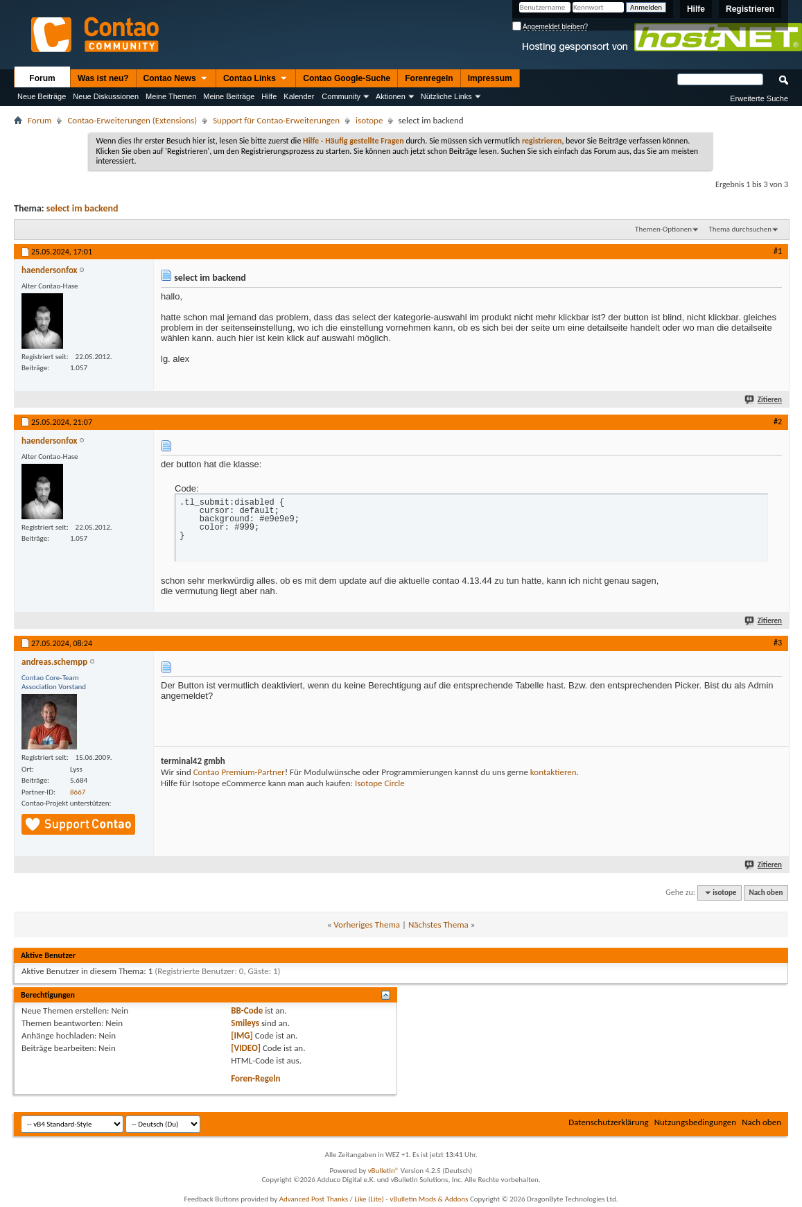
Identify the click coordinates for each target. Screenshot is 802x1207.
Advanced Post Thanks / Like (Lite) (331, 1199)
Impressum (490, 78)
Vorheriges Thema (366, 924)
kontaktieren (553, 772)
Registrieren (750, 9)
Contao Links (255, 79)
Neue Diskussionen (106, 96)
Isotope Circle (380, 783)
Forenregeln (429, 78)
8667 (77, 792)
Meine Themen (171, 96)
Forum (42, 78)
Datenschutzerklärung (608, 1122)
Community (341, 96)
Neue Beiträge (41, 96)
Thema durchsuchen (740, 229)
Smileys (245, 1023)
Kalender (299, 96)
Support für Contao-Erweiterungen (276, 120)
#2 (778, 421)
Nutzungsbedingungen (695, 1122)
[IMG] (242, 1035)
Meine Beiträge (228, 96)
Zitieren (764, 399)
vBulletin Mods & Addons (429, 1199)
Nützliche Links (446, 96)
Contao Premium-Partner (239, 772)
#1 (778, 251)
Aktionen (391, 96)
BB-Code (247, 1010)
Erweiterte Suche (759, 98)
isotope (369, 120)
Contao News (176, 79)
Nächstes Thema (438, 924)
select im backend (82, 208)
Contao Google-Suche (346, 78)
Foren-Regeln (255, 1078)
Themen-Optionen (663, 229)
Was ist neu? (103, 78)
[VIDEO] (246, 1048)
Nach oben (766, 892)
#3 (778, 643)
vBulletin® (383, 1170)
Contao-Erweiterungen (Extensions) (132, 120)
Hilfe (696, 9)
